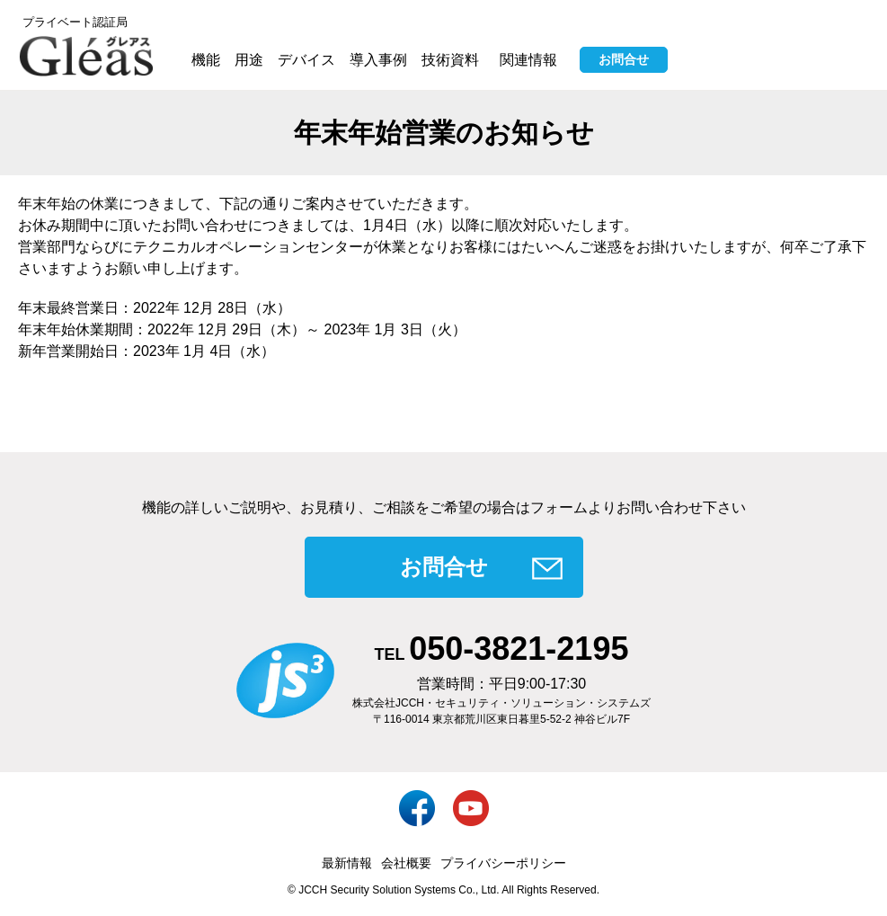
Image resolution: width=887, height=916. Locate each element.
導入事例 (378, 59)
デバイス (306, 59)
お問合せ (624, 59)
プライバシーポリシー (503, 863)
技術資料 (450, 59)
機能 (205, 59)
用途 (249, 59)
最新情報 (347, 863)
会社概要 (406, 863)
